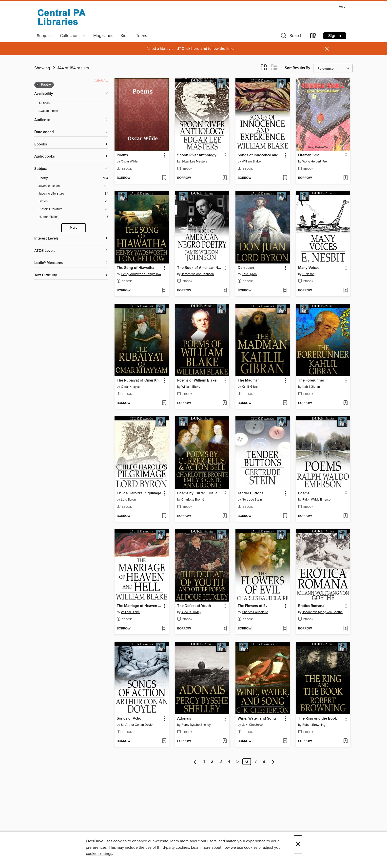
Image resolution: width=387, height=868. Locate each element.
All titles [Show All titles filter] (44, 103)
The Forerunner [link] (311, 380)
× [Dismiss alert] (326, 49)
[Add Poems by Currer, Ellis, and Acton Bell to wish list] (224, 516)
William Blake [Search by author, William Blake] (251, 161)
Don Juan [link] (246, 268)
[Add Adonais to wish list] (224, 741)
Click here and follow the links (208, 48)
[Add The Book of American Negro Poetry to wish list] (224, 290)
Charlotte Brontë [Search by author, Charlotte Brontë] (192, 500)
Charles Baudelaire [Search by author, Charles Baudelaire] (255, 612)
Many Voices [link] (308, 268)
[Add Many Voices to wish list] (345, 290)
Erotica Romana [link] (311, 606)
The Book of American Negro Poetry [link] (199, 268)
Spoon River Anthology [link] (196, 155)
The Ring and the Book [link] (317, 718)
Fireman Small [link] (310, 155)
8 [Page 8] (264, 761)
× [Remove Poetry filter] (38, 85)
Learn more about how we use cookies (224, 847)
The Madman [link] (249, 380)
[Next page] (273, 762)
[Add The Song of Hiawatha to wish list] (164, 290)
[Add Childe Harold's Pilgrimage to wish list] (164, 516)
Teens (141, 36)
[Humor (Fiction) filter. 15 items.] (73, 217)
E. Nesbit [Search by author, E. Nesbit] (308, 274)
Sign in (334, 36)
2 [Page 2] (212, 761)
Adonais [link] (184, 718)
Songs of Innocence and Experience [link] (260, 155)
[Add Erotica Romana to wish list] (345, 629)
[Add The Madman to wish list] (285, 403)
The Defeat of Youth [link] (194, 606)
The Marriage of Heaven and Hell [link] (139, 606)
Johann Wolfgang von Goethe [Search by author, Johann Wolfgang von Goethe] (322, 612)
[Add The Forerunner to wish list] (345, 403)
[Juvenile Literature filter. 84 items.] (73, 193)
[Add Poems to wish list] (164, 178)
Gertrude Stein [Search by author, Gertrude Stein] (252, 500)
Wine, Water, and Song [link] (257, 718)
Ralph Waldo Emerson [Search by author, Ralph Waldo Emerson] (317, 500)
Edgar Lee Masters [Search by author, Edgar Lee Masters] (194, 161)
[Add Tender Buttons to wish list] (285, 516)
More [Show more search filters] (73, 228)
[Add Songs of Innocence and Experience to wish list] (285, 178)
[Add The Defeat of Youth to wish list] (224, 629)
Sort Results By (297, 68)
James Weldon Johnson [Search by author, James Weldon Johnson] (197, 274)
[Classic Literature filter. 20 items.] (73, 209)
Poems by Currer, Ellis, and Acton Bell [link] (199, 493)
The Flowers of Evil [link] (254, 606)
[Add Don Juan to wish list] (285, 290)
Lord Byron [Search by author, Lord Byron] (249, 274)
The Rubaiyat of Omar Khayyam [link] (139, 380)
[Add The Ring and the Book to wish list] (345, 741)
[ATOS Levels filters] (71, 251)
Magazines (103, 36)
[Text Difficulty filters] (71, 275)
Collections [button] (73, 36)
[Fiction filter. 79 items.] (73, 201)
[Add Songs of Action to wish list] (164, 741)
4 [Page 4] (229, 761)
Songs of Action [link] (130, 718)
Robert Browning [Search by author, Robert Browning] (313, 725)
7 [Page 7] (255, 761)
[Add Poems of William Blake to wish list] (224, 403)
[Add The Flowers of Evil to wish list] (285, 629)
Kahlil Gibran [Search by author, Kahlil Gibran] (250, 387)
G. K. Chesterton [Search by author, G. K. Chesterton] (253, 725)
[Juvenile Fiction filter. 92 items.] (73, 186)
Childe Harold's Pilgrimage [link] (139, 493)
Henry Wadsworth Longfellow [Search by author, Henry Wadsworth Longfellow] (141, 274)
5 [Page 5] (237, 761)
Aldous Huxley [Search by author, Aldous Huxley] (191, 612)
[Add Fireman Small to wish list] (345, 178)
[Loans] (313, 36)
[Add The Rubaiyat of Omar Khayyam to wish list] (164, 403)
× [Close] (298, 844)
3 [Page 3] (220, 761)
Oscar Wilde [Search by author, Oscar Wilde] (129, 161)
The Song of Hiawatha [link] (135, 268)
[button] (291, 36)
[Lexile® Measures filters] (71, 263)
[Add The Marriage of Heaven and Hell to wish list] (164, 629)
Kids (125, 36)
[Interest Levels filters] (71, 238)
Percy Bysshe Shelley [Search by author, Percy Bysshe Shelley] (196, 725)
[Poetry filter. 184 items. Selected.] (73, 178)
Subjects (45, 36)
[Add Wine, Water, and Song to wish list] (285, 741)
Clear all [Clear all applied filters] (101, 80)
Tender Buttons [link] (250, 493)
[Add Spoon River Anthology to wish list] (224, 178)
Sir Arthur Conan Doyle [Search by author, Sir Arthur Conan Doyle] (137, 725)
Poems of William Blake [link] (196, 380)
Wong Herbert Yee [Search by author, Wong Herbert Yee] (314, 161)
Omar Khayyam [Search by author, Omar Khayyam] (131, 387)
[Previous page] (195, 762)
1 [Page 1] (204, 761)
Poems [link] (122, 155)
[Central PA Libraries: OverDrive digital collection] (61, 17)
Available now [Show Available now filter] (48, 111)
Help (342, 7)
